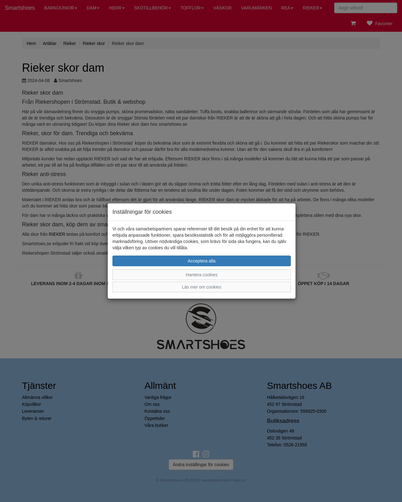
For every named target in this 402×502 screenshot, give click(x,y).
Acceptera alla (202, 260)
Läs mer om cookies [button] (201, 287)
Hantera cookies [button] (201, 274)
